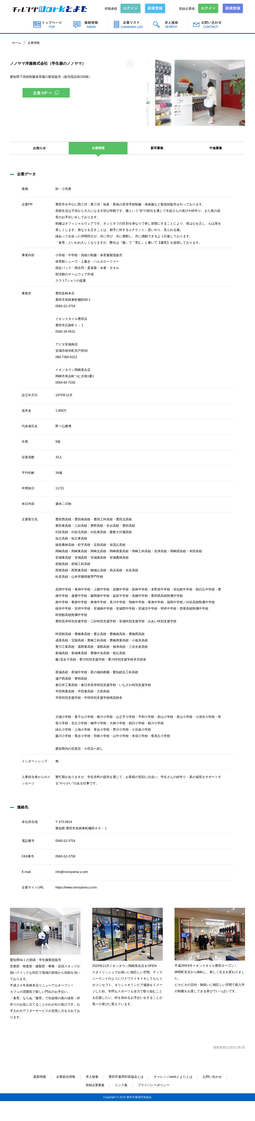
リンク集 (121, 1085)
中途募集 (215, 148)
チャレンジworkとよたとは (173, 1076)
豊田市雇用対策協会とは (126, 1076)
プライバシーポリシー (154, 1085)
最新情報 (39, 1076)
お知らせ (39, 148)
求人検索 (92, 1076)
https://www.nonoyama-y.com (76, 887)
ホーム (16, 42)
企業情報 (98, 148)
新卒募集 (157, 148)
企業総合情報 (65, 1076)
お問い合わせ (212, 1076)
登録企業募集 (95, 1085)
